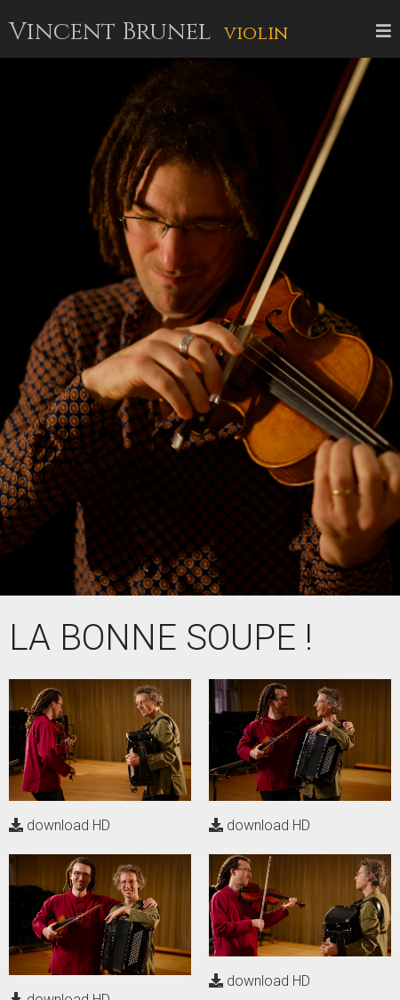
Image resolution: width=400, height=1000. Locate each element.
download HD (59, 825)
